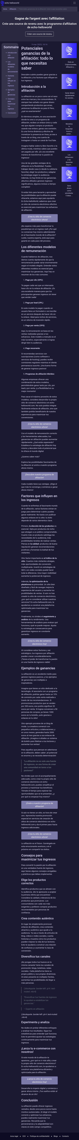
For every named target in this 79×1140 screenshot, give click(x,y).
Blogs (56, 1136)
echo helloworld (10, 3)
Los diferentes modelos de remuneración (13, 67)
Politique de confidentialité (39, 1136)
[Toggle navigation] (74, 3)
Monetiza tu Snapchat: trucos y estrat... (69, 129)
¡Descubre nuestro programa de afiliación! (39, 476)
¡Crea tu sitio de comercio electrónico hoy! (39, 642)
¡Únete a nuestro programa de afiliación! (39, 805)
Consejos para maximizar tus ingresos (11, 104)
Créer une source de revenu (39, 34)
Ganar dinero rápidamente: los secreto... (70, 95)
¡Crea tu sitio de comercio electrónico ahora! (39, 218)
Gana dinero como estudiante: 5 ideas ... (69, 191)
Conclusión (12, 113)
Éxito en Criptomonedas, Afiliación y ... (71, 64)
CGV (24, 1136)
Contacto (65, 1136)
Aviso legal (14, 1136)
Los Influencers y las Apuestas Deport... (69, 160)
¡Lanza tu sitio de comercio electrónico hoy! (39, 1080)
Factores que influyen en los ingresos (12, 81)
